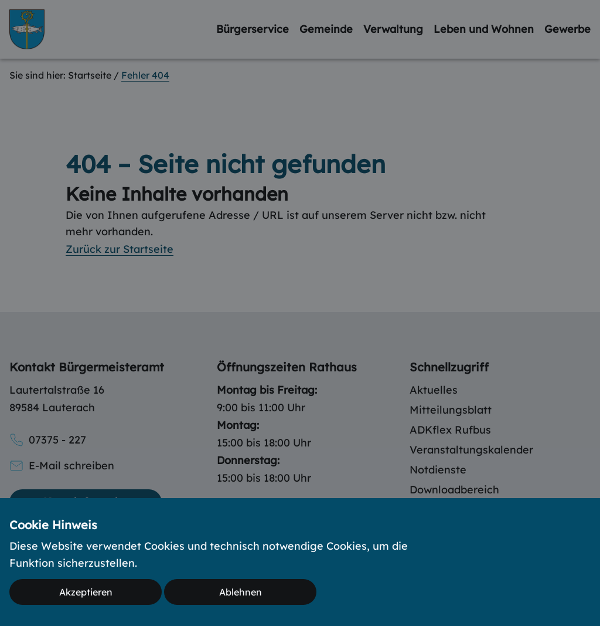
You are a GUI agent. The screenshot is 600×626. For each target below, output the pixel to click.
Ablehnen (240, 592)
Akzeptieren (85, 592)
